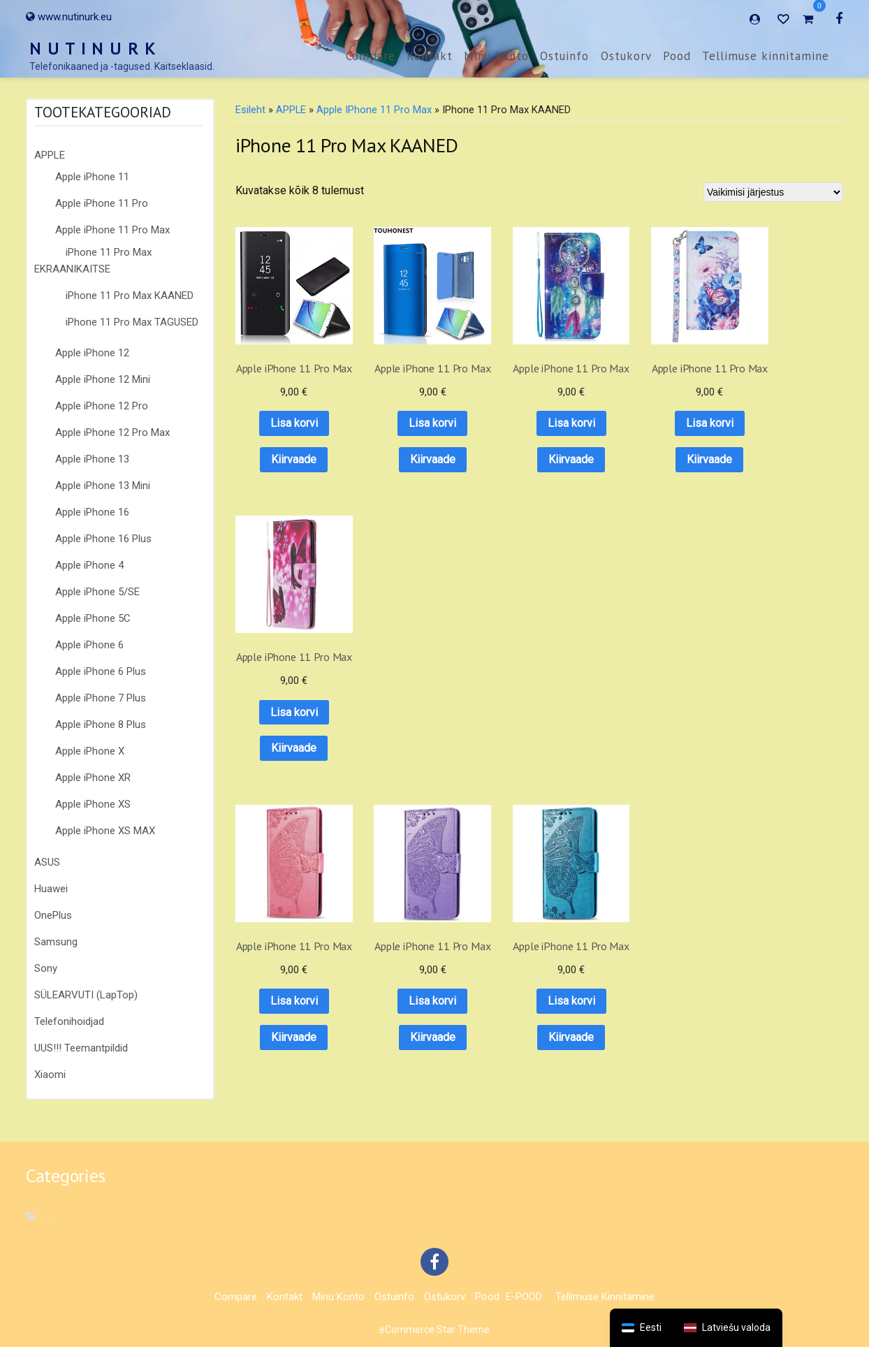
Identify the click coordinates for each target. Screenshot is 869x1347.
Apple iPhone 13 (92, 459)
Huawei (51, 888)
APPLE (49, 155)
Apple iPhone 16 (92, 512)
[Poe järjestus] (773, 192)
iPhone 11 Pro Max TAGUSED (132, 322)
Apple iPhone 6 (89, 645)
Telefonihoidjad (69, 1021)
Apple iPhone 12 (92, 353)
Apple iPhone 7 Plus (100, 698)
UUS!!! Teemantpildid (81, 1048)
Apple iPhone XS (93, 804)
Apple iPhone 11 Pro (101, 203)
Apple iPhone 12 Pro (101, 406)
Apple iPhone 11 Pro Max (112, 230)
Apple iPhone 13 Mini (102, 485)
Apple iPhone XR (93, 777)
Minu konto (496, 56)
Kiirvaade (286, 458)
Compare (370, 56)
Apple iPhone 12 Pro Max (112, 432)
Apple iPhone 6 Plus (100, 671)
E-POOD (524, 1296)
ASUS (47, 862)
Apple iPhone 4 (89, 565)
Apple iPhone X (89, 751)
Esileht (250, 109)
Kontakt (430, 56)
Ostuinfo (564, 56)
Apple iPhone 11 (92, 176)
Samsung (56, 941)
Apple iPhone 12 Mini (102, 379)
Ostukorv (626, 56)
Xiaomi (50, 1074)
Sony (45, 968)
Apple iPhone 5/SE (97, 591)
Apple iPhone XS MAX (105, 830)
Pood (677, 56)
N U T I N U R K (92, 48)
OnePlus (53, 915)
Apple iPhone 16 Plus (103, 538)
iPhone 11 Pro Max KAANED (129, 295)
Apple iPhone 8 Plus (100, 724)
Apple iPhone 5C (93, 618)
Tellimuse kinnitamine (765, 56)
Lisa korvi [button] (287, 423)
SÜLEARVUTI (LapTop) (86, 995)
